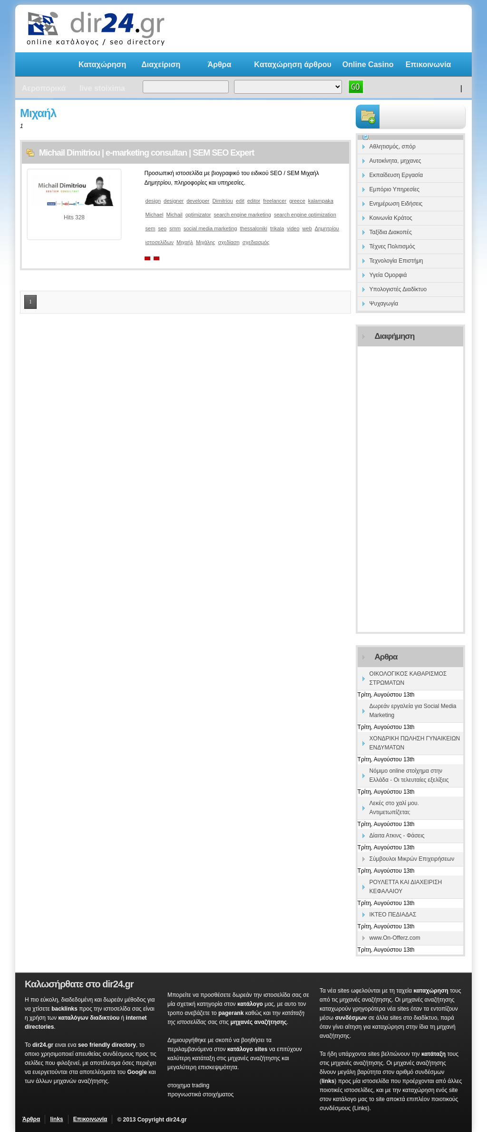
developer (197, 201)
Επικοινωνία (428, 64)
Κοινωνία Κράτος (391, 218)
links (56, 1119)
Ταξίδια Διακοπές (391, 232)
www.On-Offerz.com (395, 938)
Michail (174, 214)
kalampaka (320, 201)
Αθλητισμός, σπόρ (393, 146)
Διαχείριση (160, 64)
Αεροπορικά (44, 88)
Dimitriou (223, 201)
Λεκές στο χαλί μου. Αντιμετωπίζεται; (394, 808)
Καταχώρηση (102, 64)
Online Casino (368, 64)
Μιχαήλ (184, 242)
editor (254, 201)
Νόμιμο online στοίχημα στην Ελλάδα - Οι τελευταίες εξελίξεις (409, 775)
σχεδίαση (228, 242)
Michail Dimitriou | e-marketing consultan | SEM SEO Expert (146, 152)
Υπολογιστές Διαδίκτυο (398, 289)
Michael (155, 214)
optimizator (198, 214)
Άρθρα (219, 64)
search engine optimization (305, 214)
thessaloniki (253, 228)
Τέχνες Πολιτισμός (392, 246)
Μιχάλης (205, 242)
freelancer (274, 201)
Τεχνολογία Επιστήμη (396, 260)
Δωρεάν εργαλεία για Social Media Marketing (413, 711)
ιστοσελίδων (160, 242)
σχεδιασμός (256, 242)
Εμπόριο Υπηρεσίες (395, 189)
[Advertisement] (345, 28)
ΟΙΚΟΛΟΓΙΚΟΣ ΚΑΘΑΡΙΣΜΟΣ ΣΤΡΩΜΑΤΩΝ (408, 678)
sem (151, 228)
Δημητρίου (327, 228)
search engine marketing (242, 214)
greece (297, 201)
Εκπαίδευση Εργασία (396, 175)
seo (162, 228)
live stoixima (102, 88)
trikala (277, 228)
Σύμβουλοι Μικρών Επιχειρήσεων (412, 859)
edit (240, 201)
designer (174, 201)
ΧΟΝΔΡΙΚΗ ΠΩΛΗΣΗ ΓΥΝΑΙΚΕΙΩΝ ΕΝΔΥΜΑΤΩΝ (415, 743)
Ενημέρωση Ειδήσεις (396, 203)
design (153, 201)
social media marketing (210, 228)
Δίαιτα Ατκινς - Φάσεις (397, 835)
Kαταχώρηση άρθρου (292, 64)
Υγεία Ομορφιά (388, 275)
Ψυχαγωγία (384, 303)
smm (175, 228)
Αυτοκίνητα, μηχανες (395, 160)
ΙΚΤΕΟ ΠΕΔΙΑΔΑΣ (393, 914)
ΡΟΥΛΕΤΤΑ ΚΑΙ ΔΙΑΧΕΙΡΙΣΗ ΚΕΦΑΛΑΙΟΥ (406, 887)
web (307, 228)
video (293, 228)
